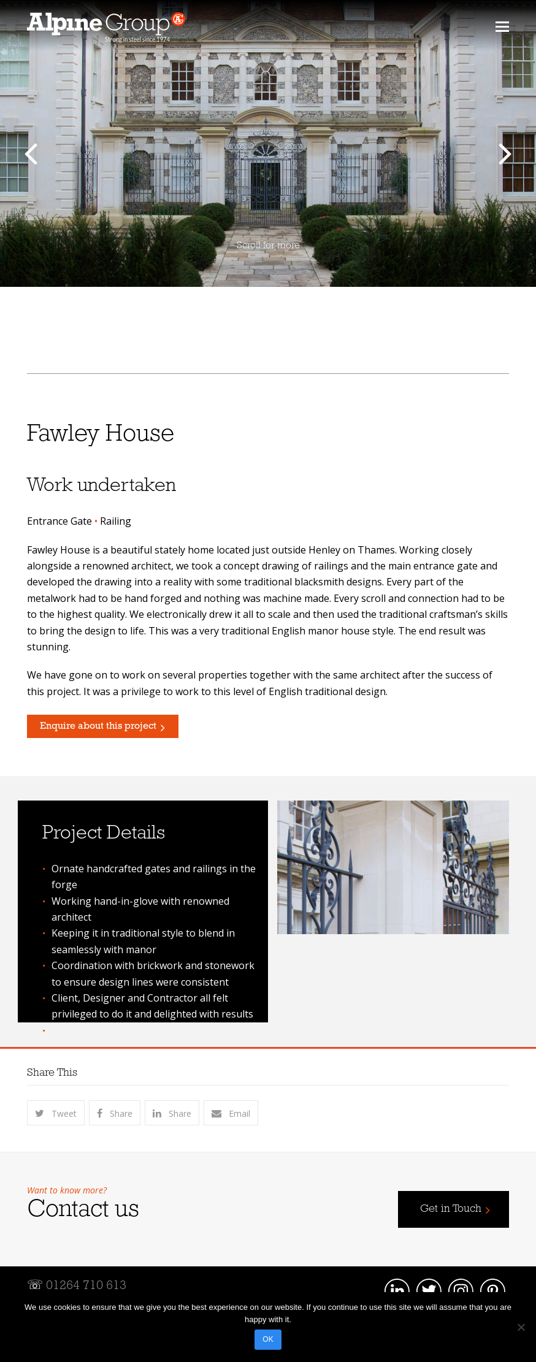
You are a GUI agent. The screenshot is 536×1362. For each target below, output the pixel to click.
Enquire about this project (98, 726)
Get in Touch (450, 1209)
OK (267, 1339)
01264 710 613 (86, 1285)
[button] (502, 26)
